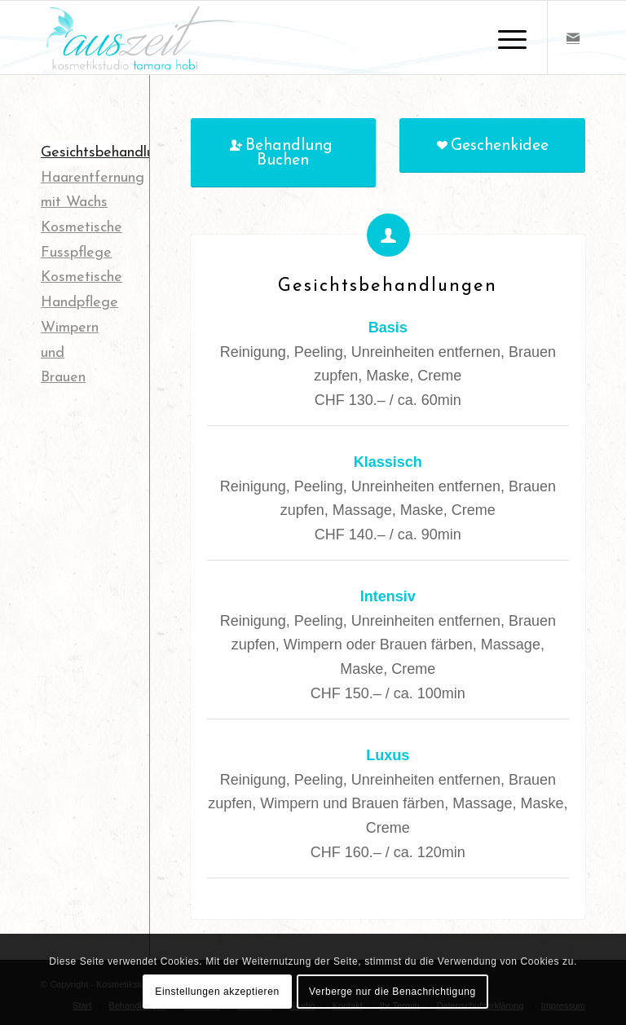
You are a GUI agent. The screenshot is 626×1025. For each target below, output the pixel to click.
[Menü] (504, 37)
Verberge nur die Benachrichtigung (392, 991)
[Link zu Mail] (573, 37)
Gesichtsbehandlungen (113, 153)
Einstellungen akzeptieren (217, 991)
